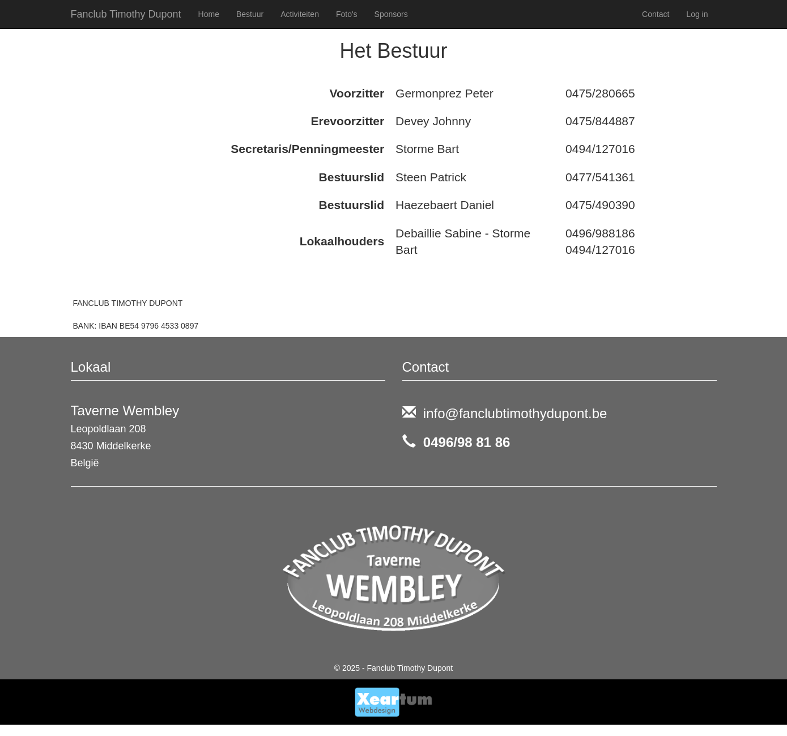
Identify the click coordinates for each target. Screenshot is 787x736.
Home (208, 14)
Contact (655, 14)
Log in (697, 14)
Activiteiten (299, 14)
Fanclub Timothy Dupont (126, 14)
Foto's (347, 14)
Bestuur (249, 14)
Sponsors (391, 14)
